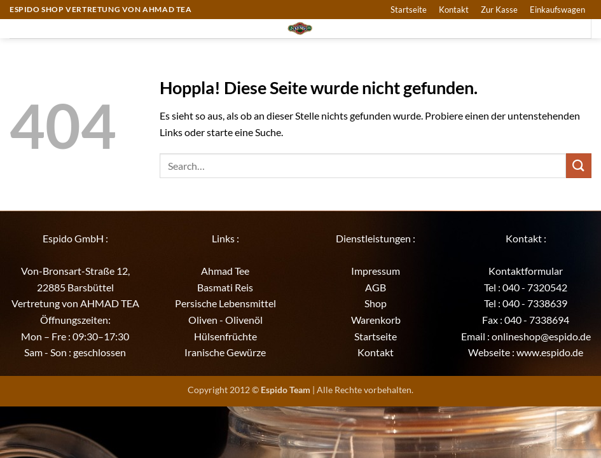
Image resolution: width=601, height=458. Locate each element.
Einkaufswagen (557, 9)
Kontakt (454, 9)
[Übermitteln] (578, 165)
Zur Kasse (499, 9)
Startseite (408, 9)
